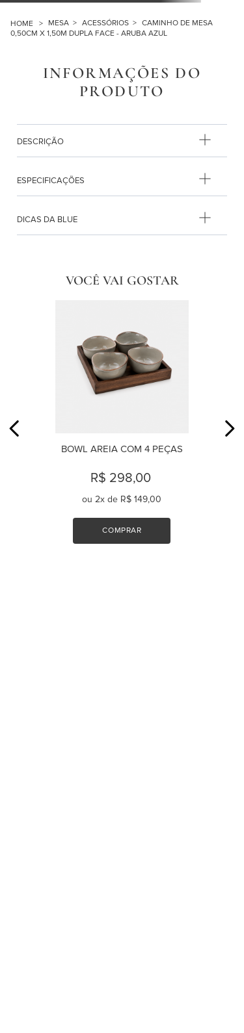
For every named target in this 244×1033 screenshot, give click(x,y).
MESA (58, 23)
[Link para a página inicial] (29, 24)
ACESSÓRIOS (105, 23)
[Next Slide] (229, 428)
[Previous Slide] (15, 428)
